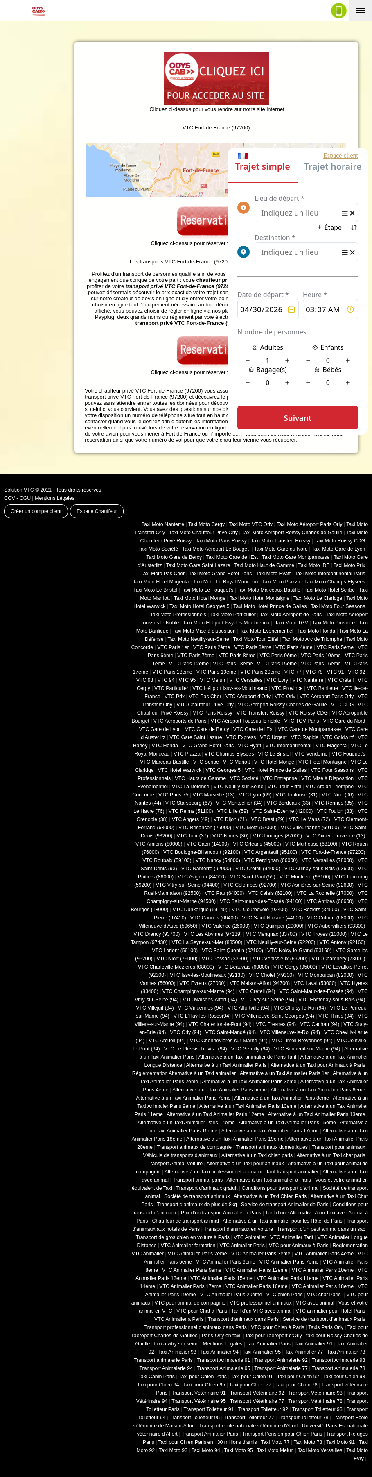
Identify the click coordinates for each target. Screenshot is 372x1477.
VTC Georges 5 (223, 770)
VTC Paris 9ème (278, 655)
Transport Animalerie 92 (281, 1360)
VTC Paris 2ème (211, 647)
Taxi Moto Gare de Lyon (338, 549)
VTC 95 (187, 680)
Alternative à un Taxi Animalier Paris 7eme (183, 1098)
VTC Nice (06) (338, 795)
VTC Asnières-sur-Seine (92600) (317, 885)
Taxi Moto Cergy (206, 524)
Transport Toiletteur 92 (263, 1409)
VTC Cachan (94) (319, 1024)
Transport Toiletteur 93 (317, 1409)
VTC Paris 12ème (189, 664)
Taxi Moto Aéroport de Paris (291, 614)
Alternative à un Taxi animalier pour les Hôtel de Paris (283, 1221)
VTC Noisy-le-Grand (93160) (299, 950)
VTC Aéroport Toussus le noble (245, 721)
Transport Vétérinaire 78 (315, 1401)
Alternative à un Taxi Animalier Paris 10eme (248, 1106)
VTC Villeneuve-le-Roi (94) (290, 1032)
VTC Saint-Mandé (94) (230, 1032)
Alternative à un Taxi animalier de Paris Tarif (247, 1057)
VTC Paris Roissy (212, 713)
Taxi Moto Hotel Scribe (329, 590)
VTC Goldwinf (338, 737)
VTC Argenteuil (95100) (270, 852)
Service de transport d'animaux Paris (324, 1319)
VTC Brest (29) (267, 819)
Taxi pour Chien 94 (158, 1385)
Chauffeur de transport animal (185, 1221)
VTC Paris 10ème (320, 655)
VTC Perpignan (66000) (271, 860)
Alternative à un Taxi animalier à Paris (269, 1180)
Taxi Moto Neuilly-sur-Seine (198, 639)
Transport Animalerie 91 (223, 1360)
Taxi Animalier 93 (177, 1352)
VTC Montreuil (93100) (305, 877)
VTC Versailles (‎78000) (328, 860)
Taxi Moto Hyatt (273, 573)
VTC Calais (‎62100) (270, 893)
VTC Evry (277, 680)
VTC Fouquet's (348, 754)
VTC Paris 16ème (320, 664)
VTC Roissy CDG (308, 713)
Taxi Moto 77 (275, 1442)
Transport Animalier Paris (210, 1434)
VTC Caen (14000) (208, 844)
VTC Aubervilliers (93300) (336, 926)
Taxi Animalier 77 (304, 1352)
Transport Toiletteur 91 (209, 1409)
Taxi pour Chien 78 (296, 1385)
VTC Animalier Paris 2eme (197, 1254)
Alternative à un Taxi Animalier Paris (226, 1065)
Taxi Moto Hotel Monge (199, 598)
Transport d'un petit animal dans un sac (321, 1229)
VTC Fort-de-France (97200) (333, 852)
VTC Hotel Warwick (180, 770)
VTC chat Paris (324, 1295)
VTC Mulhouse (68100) (311, 844)
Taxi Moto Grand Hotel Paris (220, 573)
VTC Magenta (331, 746)
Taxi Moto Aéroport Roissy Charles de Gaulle (292, 532)
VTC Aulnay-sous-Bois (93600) (319, 868)
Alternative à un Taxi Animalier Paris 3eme (249, 1081)
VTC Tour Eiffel (285, 787)
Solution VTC (19, 490)
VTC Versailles (245, 680)
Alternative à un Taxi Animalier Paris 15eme (287, 1122)
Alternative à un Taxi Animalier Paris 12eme (215, 1114)
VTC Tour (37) (192, 836)
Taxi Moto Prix (349, 565)
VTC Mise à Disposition (327, 778)
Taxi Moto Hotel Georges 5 (199, 606)
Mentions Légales (54, 498)
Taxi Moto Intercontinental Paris (330, 573)
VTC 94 (166, 680)
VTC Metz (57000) (256, 827)
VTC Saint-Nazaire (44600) (272, 918)
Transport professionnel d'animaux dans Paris (195, 1327)
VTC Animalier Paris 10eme (323, 1270)
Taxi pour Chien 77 (250, 1385)
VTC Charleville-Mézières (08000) (176, 967)
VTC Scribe (206, 762)
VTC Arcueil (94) (167, 1041)
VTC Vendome (311, 754)
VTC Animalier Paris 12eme (256, 1270)
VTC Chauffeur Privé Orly (205, 705)
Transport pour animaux (338, 1147)
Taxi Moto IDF (313, 565)
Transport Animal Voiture (175, 1163)
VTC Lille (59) (232, 811)
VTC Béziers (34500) (315, 909)
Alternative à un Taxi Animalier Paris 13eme (316, 1114)
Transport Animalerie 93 (338, 1360)
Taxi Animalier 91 (314, 1344)
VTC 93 (144, 680)
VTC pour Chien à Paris (277, 1327)
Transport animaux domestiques (272, 1147)
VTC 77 (293, 672)
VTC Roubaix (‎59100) (166, 860)
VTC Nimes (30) (230, 836)
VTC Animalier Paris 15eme (221, 1278)
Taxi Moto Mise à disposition (203, 631)
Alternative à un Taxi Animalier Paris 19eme (235, 1139)
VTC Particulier (171, 688)
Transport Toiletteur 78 (303, 1417)
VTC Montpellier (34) (239, 803)
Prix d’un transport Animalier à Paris (221, 1213)
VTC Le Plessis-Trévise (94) (195, 1049)
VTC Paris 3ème (252, 647)
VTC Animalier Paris (241, 1245)
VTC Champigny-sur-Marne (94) (198, 991)
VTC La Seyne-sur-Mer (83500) (206, 942)
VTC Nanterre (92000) (206, 868)
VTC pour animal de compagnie (189, 1303)
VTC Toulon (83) (335, 811)
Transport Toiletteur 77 (249, 1417)
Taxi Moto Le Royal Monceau (225, 582)
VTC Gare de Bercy (207, 729)
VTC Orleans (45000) (257, 844)
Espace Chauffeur (97, 511)
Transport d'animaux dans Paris (243, 1319)
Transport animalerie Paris (163, 1360)
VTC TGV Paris (301, 721)
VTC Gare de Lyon (159, 729)
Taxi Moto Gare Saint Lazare (198, 565)
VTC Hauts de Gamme (200, 778)
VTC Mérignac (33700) (271, 934)
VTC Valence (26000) (225, 926)
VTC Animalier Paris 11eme (288, 1278)
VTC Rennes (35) (334, 803)
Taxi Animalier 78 (346, 1352)
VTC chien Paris (284, 1295)
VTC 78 (314, 672)
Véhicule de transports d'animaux (180, 1155)
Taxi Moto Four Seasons (338, 606)
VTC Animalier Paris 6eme (225, 1262)
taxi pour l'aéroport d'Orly (274, 1336)
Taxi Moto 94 (206, 1450)
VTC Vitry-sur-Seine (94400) (188, 885)
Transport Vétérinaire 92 (257, 1393)
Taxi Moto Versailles (320, 1450)
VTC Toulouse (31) (296, 795)
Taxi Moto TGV (290, 623)
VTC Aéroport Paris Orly (327, 696)
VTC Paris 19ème (216, 672)
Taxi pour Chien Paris (203, 1376)
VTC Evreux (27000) (203, 983)
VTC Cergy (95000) (295, 967)
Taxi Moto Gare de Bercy (174, 557)
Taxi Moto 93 (173, 1450)
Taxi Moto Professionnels (178, 614)
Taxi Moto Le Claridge (317, 598)
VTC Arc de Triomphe (329, 787)
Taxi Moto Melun (275, 1450)
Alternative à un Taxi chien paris (257, 1155)
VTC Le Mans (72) (309, 819)
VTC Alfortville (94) (249, 1008)
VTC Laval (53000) (315, 983)
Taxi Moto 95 (238, 1450)
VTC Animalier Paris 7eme (289, 1262)
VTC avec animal (315, 1303)
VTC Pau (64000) (224, 893)
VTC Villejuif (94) (155, 1008)
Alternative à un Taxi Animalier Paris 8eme (281, 1098)
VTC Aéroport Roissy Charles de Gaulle (282, 705)
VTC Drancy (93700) (156, 934)
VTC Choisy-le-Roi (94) (300, 1008)
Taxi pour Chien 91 (252, 1376)
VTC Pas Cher (205, 696)
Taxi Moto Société (158, 549)
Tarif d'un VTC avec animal (261, 1311)
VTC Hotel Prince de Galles (276, 770)
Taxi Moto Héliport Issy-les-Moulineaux (226, 623)
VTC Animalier (250, 1237)
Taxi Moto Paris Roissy (221, 541)
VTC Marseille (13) (213, 795)
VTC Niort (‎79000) (177, 959)
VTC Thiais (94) (336, 1016)
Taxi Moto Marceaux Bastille (268, 590)
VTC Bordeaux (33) (288, 803)
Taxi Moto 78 (307, 1442)
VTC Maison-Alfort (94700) (260, 983)
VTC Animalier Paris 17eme (190, 1286)
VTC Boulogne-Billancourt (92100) (201, 852)
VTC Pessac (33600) (225, 959)
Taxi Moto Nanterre (163, 524)
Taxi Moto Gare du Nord (281, 549)
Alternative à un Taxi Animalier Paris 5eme (219, 1090)
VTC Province (286, 688)
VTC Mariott (236, 762)
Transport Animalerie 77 (281, 1368)
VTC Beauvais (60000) (243, 967)
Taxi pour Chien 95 (204, 1385)
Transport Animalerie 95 (223, 1368)
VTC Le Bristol (274, 754)
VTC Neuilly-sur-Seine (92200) (280, 942)
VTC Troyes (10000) (324, 934)
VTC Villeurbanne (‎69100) (310, 827)
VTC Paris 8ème (237, 655)
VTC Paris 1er (173, 647)
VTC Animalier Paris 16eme (256, 1286)
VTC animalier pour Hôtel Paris (330, 1311)
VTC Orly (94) (185, 1032)
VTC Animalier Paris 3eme (261, 1254)
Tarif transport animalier (292, 1172)
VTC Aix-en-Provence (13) (335, 836)
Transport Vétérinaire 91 (198, 1393)
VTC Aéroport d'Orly (248, 696)
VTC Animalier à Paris (179, 1319)
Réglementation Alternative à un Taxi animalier (184, 1073)
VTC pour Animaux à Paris (298, 1245)
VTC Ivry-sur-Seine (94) (267, 1000)
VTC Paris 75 (173, 795)
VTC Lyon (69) (255, 795)
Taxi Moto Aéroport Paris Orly (310, 524)
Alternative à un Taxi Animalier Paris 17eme (270, 1131)
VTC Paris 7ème (195, 655)
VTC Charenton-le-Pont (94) (220, 1024)
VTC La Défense (190, 787)
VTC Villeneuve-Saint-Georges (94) (274, 1016)
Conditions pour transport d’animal (279, 1188)
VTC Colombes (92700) (250, 885)
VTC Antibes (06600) (330, 901)
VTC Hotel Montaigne (322, 762)
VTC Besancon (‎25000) (204, 827)
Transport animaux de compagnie (194, 1147)
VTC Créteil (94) (257, 991)
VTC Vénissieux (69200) (280, 959)
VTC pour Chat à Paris (201, 1311)
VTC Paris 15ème (277, 664)
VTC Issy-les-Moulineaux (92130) (207, 975)
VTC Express (241, 737)
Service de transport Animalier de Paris (284, 1204)
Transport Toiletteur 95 (194, 1417)
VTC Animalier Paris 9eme (191, 1270)
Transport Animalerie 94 (166, 1368)
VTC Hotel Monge (274, 762)
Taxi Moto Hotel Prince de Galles (270, 606)
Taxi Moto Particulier (233, 614)
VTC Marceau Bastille (164, 762)
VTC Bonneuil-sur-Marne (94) (307, 1049)
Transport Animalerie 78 (338, 1368)
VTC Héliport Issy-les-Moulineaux (229, 688)
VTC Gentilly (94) (250, 1049)
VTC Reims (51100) (191, 811)
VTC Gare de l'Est (253, 729)
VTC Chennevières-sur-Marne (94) (229, 1041)
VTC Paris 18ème (172, 672)
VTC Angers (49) (191, 819)
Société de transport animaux (197, 1196)
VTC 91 (335, 672)
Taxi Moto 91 (340, 1442)
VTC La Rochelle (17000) (325, 893)
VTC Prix (175, 696)
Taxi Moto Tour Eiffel (256, 639)
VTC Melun (212, 680)
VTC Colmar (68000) (330, 918)
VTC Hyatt (249, 746)
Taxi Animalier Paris (268, 1344)
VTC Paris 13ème (233, 664)
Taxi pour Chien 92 (298, 1376)
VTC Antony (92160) (342, 942)
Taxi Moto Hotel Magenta (161, 582)
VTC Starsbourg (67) (188, 803)
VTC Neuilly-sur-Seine (238, 787)
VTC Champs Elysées (229, 754)
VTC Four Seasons (332, 770)
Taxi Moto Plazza (281, 582)
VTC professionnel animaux (261, 1303)
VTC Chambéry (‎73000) (338, 959)
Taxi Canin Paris (156, 1376)
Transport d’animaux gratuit (207, 1188)
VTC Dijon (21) (230, 819)
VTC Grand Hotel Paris (208, 746)
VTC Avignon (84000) (202, 877)
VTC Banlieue (322, 688)
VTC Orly (285, 696)
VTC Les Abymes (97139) (213, 934)
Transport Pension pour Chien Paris (282, 1434)
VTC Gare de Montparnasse (309, 729)
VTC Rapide (304, 737)
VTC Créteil (340, 680)
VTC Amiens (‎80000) (159, 844)
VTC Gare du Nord (344, 721)
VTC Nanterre (307, 680)
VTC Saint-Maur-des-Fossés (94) (316, 991)
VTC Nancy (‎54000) (218, 860)
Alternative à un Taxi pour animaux (245, 1163)
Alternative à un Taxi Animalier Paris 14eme (186, 1122)
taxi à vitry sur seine (176, 1344)
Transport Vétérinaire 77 (257, 1401)
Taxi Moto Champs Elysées (334, 582)
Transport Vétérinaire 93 (315, 1393)
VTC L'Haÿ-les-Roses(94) (202, 1016)
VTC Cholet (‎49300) (271, 975)
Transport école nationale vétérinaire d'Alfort (248, 1426)
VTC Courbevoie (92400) (260, 909)
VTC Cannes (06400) (214, 918)
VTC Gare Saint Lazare (195, 737)
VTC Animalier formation (188, 1245)
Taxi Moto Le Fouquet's (207, 590)
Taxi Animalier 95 (262, 1352)
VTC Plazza (187, 754)
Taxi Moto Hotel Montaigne (259, 598)
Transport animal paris (198, 1180)
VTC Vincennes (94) (200, 1008)
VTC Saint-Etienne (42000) (282, 811)
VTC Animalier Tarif (291, 1237)
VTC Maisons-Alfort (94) (210, 1000)
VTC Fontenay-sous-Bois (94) (331, 1000)
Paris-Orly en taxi (222, 1336)
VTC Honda (164, 746)
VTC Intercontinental (288, 746)
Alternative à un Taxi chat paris (330, 1155)
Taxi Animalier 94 (220, 1352)
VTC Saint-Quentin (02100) (232, 950)
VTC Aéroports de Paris (180, 721)
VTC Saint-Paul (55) (252, 877)
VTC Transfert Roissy (260, 713)
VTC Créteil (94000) (257, 868)
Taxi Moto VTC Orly (251, 524)
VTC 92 (356, 672)
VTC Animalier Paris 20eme (231, 1295)
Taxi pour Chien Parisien (185, 1442)
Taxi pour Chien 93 (344, 1376)
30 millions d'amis (237, 1442)
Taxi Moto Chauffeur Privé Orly (203, 532)
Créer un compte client (36, 511)
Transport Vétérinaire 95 (198, 1401)
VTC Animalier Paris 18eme (323, 1286)
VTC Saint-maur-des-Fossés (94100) (261, 901)
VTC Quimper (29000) (278, 926)
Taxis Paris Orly (325, 1327)
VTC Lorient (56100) (175, 950)
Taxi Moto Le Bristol (155, 590)
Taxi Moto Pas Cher (162, 573)
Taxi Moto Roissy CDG (339, 541)
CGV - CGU (17, 498)
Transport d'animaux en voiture (238, 1229)
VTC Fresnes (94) (276, 1024)
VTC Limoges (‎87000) (277, 836)
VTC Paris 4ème (294, 647)
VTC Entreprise (279, 778)
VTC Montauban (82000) (326, 975)
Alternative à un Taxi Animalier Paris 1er (284, 1073)
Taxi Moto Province (333, 623)
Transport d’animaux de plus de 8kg (197, 1204)
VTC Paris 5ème (335, 647)
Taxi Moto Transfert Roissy (280, 541)
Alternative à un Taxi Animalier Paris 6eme (318, 1090)
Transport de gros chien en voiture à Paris (183, 1237)
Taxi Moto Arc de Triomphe (312, 639)
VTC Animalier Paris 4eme (324, 1254)
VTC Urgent (273, 737)
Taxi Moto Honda (317, 631)
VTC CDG (342, 705)
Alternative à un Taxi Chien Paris (270, 1196)
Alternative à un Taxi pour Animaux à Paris (318, 1065)
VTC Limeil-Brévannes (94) (302, 1041)
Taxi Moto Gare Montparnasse (295, 557)
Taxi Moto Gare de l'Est (232, 557)
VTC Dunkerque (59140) (199, 909)
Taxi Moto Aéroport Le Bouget (216, 549)
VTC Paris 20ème (260, 672)
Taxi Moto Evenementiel (266, 631)
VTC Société (244, 778)
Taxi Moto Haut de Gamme (264, 565)
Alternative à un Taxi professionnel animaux (213, 1172)
